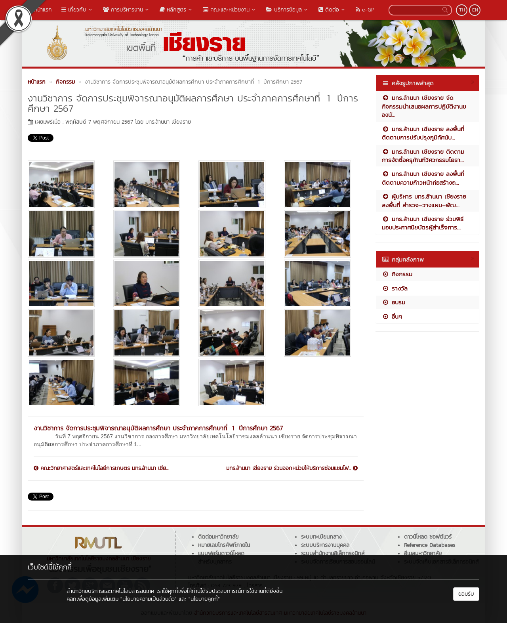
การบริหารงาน (126, 10)
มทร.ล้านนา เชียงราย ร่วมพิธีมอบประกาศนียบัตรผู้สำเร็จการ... (422, 223)
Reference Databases (429, 545)
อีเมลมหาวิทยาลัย (423, 553)
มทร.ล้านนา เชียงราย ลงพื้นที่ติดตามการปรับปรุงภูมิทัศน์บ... (423, 133)
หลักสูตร (176, 10)
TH (462, 9)
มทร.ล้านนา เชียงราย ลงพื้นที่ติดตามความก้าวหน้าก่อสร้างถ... (423, 178)
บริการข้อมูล (287, 10)
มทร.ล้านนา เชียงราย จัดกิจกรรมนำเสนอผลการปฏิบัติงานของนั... (424, 106)
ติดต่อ (332, 10)
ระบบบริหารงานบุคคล (325, 545)
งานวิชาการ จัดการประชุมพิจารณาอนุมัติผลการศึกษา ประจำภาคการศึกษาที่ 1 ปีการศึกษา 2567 (158, 428)
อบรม (393, 302)
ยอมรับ (466, 594)
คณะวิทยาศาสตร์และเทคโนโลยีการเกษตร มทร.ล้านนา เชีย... (101, 468)
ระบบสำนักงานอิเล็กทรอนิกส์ (332, 553)
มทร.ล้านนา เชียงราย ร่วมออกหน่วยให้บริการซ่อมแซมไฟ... (292, 468)
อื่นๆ (392, 316)
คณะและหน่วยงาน (230, 10)
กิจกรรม (397, 274)
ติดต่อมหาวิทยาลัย (218, 537)
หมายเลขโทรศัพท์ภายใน (224, 545)
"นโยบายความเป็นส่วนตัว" (148, 599)
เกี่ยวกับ (77, 10)
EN (475, 9)
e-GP (365, 10)
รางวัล (395, 288)
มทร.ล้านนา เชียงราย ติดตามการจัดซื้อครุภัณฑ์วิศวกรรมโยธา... (423, 155)
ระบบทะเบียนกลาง (321, 537)
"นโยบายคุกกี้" (204, 599)
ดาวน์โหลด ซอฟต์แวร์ (428, 537)
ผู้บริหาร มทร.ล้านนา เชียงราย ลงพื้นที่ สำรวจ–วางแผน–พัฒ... (424, 200)
